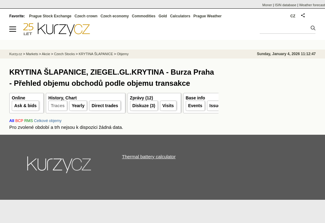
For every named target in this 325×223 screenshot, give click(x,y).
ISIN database (286, 5)
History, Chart (62, 97)
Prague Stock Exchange (50, 16)
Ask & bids (25, 105)
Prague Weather (207, 16)
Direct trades (105, 105)
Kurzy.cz (15, 54)
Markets (32, 54)
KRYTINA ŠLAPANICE (96, 54)
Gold (162, 16)
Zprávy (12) (141, 97)
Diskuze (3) (143, 105)
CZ (292, 16)
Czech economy (115, 16)
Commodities (143, 16)
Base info (195, 97)
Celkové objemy (48, 121)
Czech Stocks (64, 54)
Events (195, 105)
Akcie (46, 54)
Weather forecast (312, 5)
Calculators (180, 16)
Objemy (123, 54)
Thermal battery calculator (149, 156)
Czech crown (86, 16)
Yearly (78, 105)
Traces (57, 105)
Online (18, 97)
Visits (168, 105)
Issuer (216, 105)
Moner (267, 5)
